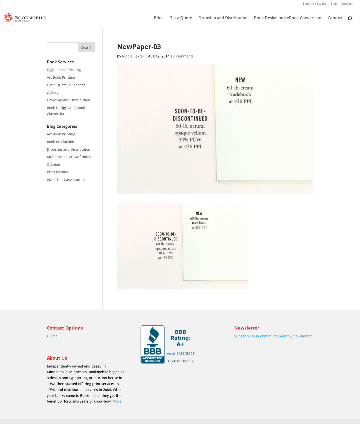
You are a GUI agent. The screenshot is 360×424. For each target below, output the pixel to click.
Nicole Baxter (133, 56)
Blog (334, 4)
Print (158, 18)
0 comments (183, 56)
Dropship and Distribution (223, 18)
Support (347, 4)
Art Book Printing (61, 77)
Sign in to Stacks (314, 4)
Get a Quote (180, 18)
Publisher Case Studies (66, 179)
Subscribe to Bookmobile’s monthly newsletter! (273, 336)
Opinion (53, 164)
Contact (335, 18)
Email (54, 336)
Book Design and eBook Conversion (287, 18)
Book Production (60, 141)
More (117, 401)
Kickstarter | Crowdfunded (69, 156)
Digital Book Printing (64, 69)
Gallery (52, 92)
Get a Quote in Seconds (66, 85)
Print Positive (58, 172)
